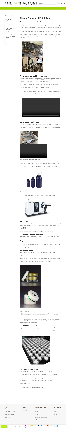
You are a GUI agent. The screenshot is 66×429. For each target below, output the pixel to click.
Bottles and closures (19, 8)
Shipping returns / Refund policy (11, 40)
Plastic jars (11, 8)
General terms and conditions (10, 29)
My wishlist (56, 414)
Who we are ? (44, 8)
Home (6, 8)
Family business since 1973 (38, 12)
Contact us (54, 8)
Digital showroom (36, 8)
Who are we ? (8, 23)
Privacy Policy (9, 34)
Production (28, 8)
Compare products (57, 416)
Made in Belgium (9, 12)
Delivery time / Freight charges (10, 37)
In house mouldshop (56, 12)
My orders (56, 411)
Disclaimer (8, 31)
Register (55, 410)
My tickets (56, 413)
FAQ (50, 8)
